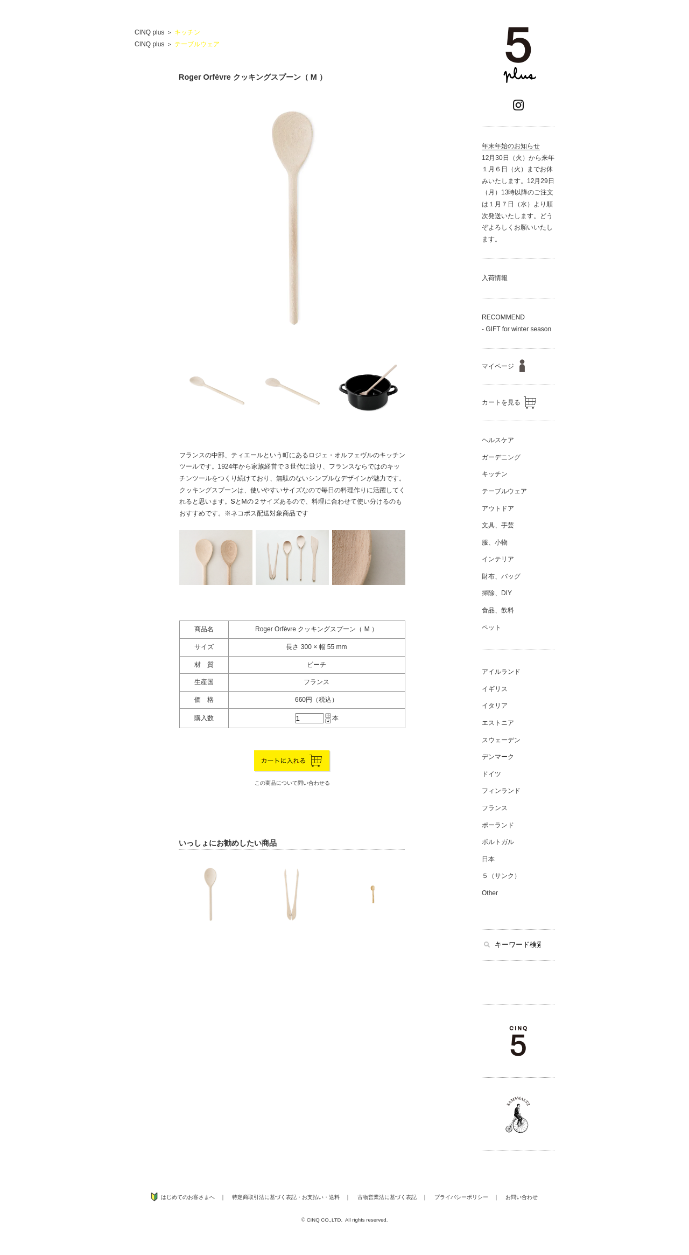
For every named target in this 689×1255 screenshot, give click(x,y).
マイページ (503, 366)
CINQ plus (149, 32)
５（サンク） (501, 876)
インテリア (498, 559)
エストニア (498, 723)
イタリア (495, 705)
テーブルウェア (197, 44)
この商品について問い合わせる (292, 783)
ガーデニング (501, 457)
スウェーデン (501, 740)
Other (490, 893)
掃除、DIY (497, 593)
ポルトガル (498, 842)
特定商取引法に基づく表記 (264, 1197)
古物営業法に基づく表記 (387, 1197)
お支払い (313, 1197)
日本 (488, 859)
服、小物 (495, 542)
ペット (491, 627)
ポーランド (498, 825)
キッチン (187, 32)
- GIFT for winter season (516, 329)
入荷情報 (495, 278)
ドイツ (491, 774)
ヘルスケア (498, 440)
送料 (334, 1197)
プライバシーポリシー (461, 1197)
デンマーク (498, 757)
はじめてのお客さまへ (188, 1197)
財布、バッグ (501, 576)
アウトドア (498, 508)
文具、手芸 (498, 525)
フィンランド (501, 790)
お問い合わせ (521, 1197)
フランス (495, 808)
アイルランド (501, 671)
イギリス (495, 689)
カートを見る (509, 402)
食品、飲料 (498, 610)
